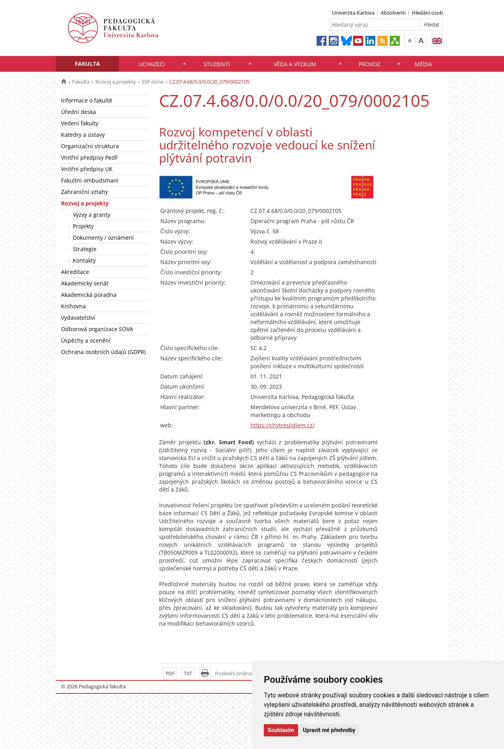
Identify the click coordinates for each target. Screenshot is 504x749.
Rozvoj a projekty (115, 81)
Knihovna (73, 306)
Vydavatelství (78, 317)
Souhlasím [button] (281, 730)
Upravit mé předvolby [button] (329, 730)
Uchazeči (152, 64)
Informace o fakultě (86, 100)
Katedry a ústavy (83, 134)
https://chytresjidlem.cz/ (282, 425)
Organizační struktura (90, 146)
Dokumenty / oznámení (103, 237)
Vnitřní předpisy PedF (89, 157)
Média (423, 64)
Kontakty (84, 260)
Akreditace (75, 272)
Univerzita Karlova (353, 12)
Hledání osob (427, 12)
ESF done (152, 81)
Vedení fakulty (79, 123)
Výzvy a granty (91, 214)
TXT (188, 673)
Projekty (83, 226)
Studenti (217, 64)
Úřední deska (78, 112)
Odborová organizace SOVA (97, 329)
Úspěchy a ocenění (86, 340)
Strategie (84, 249)
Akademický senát (84, 283)
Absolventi (393, 12)
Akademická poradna (89, 294)
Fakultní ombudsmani (90, 180)
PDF (170, 673)
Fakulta (87, 63)
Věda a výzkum (295, 64)
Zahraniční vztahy (84, 192)
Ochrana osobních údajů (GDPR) (103, 352)
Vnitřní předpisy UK (87, 169)
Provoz (369, 64)
